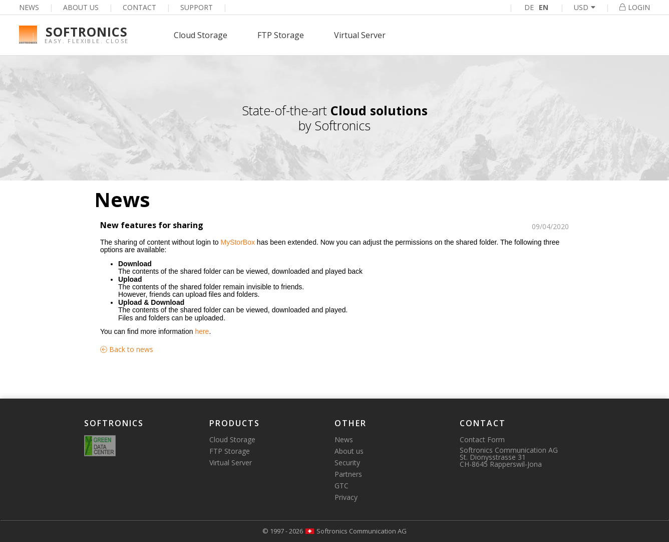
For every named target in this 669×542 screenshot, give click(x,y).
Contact (139, 7)
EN (543, 7)
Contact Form (482, 439)
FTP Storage (280, 35)
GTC (341, 485)
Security (347, 462)
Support (196, 7)
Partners (348, 474)
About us (81, 7)
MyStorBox (237, 242)
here (202, 331)
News (29, 7)
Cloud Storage (200, 35)
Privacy (346, 497)
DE (529, 7)
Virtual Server (360, 35)
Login (634, 7)
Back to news (126, 349)
